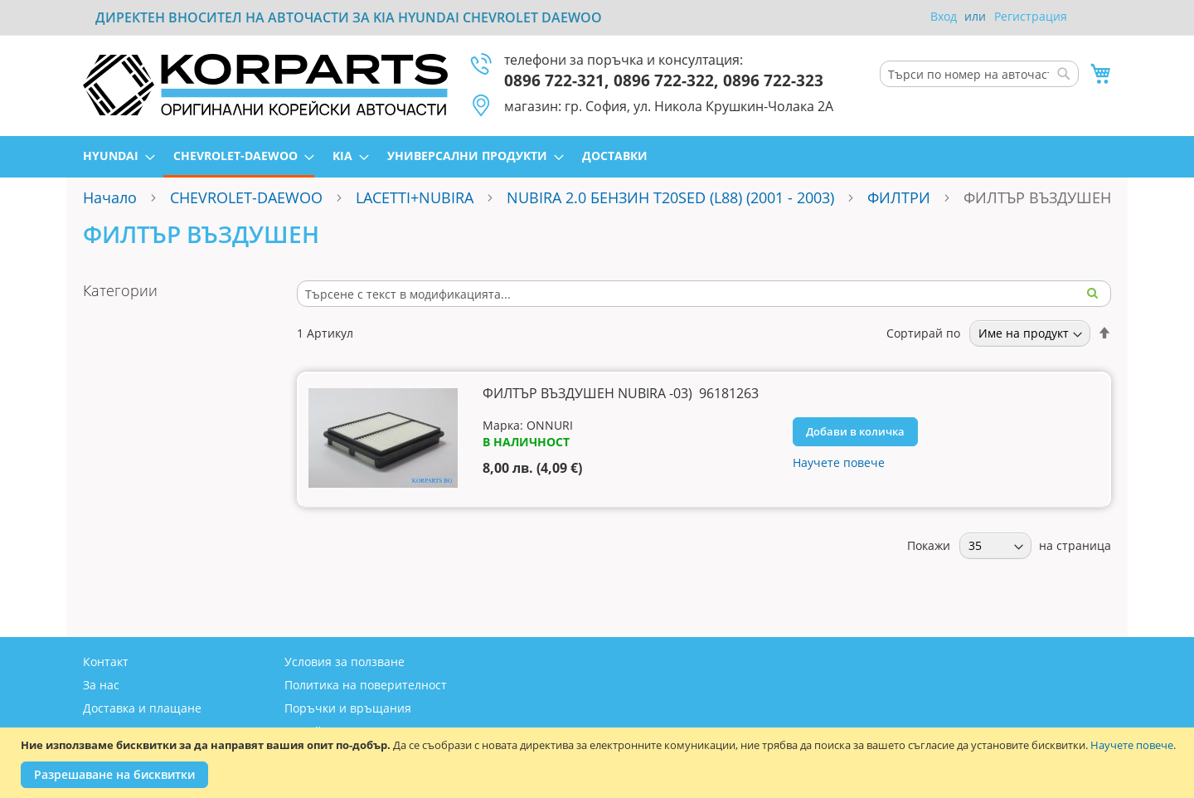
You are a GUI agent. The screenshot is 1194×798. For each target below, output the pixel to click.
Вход (943, 16)
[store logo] (265, 84)
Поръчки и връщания (347, 708)
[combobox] (979, 74)
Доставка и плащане (142, 708)
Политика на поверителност (365, 685)
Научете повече (1131, 744)
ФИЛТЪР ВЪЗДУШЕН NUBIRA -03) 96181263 (621, 393)
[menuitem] (114, 155)
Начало (110, 197)
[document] (599, 762)
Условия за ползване (344, 661)
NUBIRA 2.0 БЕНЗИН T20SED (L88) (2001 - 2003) (670, 197)
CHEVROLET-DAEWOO (246, 197)
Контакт (106, 661)
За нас (101, 685)
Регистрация (1030, 16)
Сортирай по (923, 333)
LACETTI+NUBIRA (414, 197)
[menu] (597, 157)
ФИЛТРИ (898, 197)
